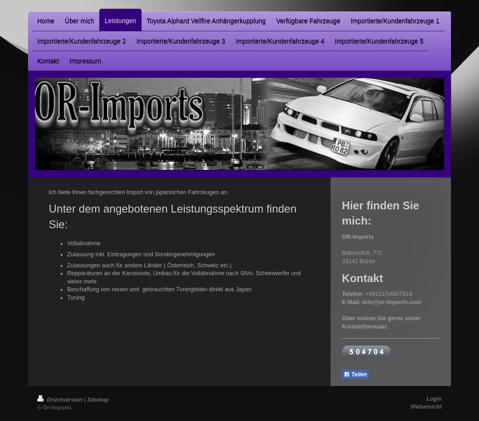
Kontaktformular (364, 326)
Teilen (355, 374)
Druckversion (60, 400)
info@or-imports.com (392, 302)
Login (434, 399)
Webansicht (426, 407)
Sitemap (98, 400)
